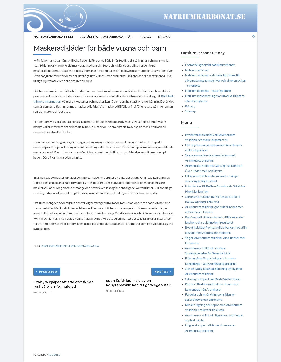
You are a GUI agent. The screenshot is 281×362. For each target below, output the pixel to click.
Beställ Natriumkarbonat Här (105, 36)
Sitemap (165, 36)
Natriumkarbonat (197, 70)
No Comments (42, 292)
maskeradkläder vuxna (84, 245)
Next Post (162, 271)
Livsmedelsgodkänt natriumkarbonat (210, 65)
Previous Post (46, 271)
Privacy (145, 36)
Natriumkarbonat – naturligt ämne (208, 90)
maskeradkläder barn (54, 245)
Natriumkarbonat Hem (53, 36)
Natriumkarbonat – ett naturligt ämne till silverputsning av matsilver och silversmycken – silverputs (215, 80)
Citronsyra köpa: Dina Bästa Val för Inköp (213, 279)
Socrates (54, 354)
